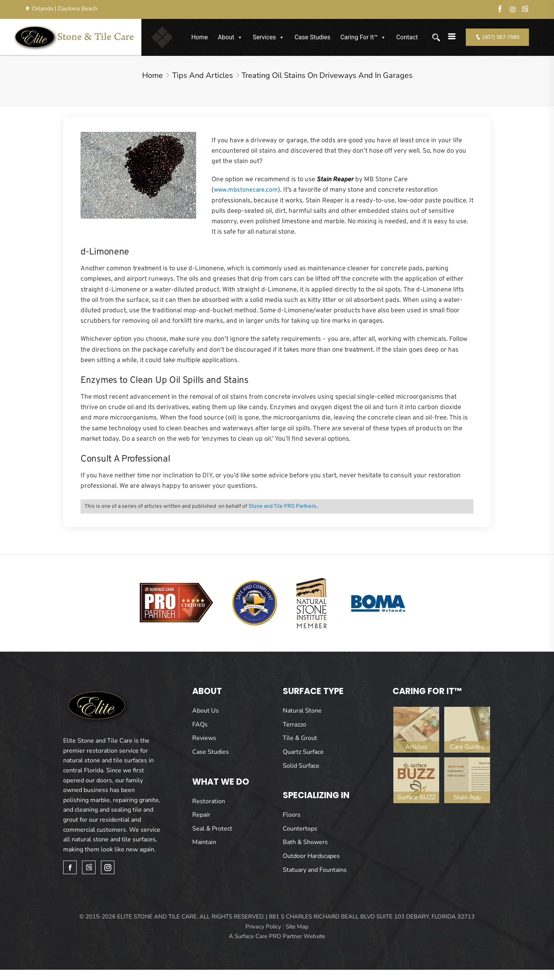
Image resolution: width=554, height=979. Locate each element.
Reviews (204, 738)
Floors (292, 814)
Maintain (204, 842)
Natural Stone (302, 710)
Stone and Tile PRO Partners (282, 506)
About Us (205, 710)
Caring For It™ (363, 37)
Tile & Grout (300, 738)
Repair (201, 814)
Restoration (208, 801)
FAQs (200, 724)
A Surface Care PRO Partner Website (277, 936)
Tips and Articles (202, 75)
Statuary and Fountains (315, 870)
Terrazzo (294, 724)
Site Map (297, 926)
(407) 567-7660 (497, 37)
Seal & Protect (212, 828)
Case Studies (312, 37)
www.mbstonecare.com (246, 190)
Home (199, 37)
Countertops (300, 828)
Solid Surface (301, 766)
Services (268, 37)
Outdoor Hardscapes (311, 856)
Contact (407, 37)
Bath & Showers (305, 842)
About (230, 37)
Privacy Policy (263, 926)
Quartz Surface (303, 752)
